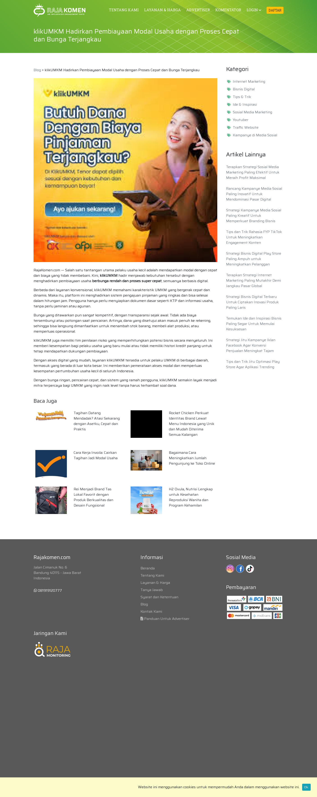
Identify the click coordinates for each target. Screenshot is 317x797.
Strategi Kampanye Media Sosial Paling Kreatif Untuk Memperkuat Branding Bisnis (253, 215)
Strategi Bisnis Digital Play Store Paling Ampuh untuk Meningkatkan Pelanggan (253, 259)
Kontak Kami (151, 611)
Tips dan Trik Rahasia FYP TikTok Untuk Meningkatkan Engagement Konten (254, 237)
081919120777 (48, 590)
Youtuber (240, 120)
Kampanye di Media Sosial (255, 135)
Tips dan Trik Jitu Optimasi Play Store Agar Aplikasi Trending (253, 364)
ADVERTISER (198, 9)
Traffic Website (245, 127)
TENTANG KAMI (124, 9)
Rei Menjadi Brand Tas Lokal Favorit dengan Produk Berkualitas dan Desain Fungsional (93, 497)
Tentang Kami (152, 575)
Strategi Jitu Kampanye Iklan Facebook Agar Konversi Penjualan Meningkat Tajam (250, 345)
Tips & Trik (242, 97)
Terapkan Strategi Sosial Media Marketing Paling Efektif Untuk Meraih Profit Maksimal (252, 172)
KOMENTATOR (228, 9)
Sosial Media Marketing (252, 112)
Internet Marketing (249, 81)
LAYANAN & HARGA (162, 9)
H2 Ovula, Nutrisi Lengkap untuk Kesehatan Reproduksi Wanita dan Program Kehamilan (191, 497)
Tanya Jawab (151, 590)
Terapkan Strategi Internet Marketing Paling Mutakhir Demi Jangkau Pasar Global (253, 280)
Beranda (147, 568)
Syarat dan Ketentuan (159, 597)
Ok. (306, 787)
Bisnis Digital (244, 89)
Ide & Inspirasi (245, 104)
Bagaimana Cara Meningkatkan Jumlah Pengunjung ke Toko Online (192, 458)
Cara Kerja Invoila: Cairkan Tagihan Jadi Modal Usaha (96, 455)
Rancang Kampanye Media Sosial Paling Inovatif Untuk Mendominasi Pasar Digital (254, 194)
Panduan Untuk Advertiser (166, 618)
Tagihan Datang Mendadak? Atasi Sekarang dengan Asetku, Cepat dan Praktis (97, 421)
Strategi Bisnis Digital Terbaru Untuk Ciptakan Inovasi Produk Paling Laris (252, 302)
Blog (37, 70)
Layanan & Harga (155, 582)
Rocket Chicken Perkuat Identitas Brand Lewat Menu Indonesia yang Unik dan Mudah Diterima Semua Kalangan (191, 423)
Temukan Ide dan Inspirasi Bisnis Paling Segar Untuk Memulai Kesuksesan (253, 323)
